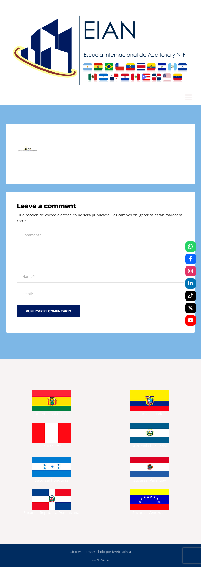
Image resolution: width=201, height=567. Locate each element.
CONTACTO (100, 559)
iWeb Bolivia (121, 551)
